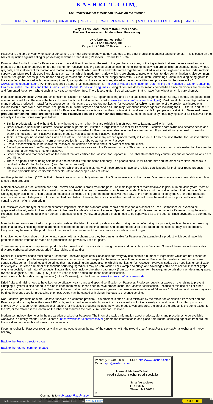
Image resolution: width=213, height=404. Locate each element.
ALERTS (30, 21)
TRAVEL (103, 21)
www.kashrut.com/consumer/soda (122, 276)
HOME (18, 21)
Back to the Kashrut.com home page (24, 347)
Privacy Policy (94, 401)
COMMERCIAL (67, 21)
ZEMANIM (118, 21)
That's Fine (192, 401)
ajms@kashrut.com (117, 363)
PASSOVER (87, 21)
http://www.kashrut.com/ (154, 360)
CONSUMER (47, 21)
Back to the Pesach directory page (23, 341)
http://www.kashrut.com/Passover (81, 319)
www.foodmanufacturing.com (19, 83)
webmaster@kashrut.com (74, 395)
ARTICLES (145, 21)
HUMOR (174, 21)
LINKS (131, 21)
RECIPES (160, 21)
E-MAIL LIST (191, 21)
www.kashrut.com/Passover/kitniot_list (135, 100)
